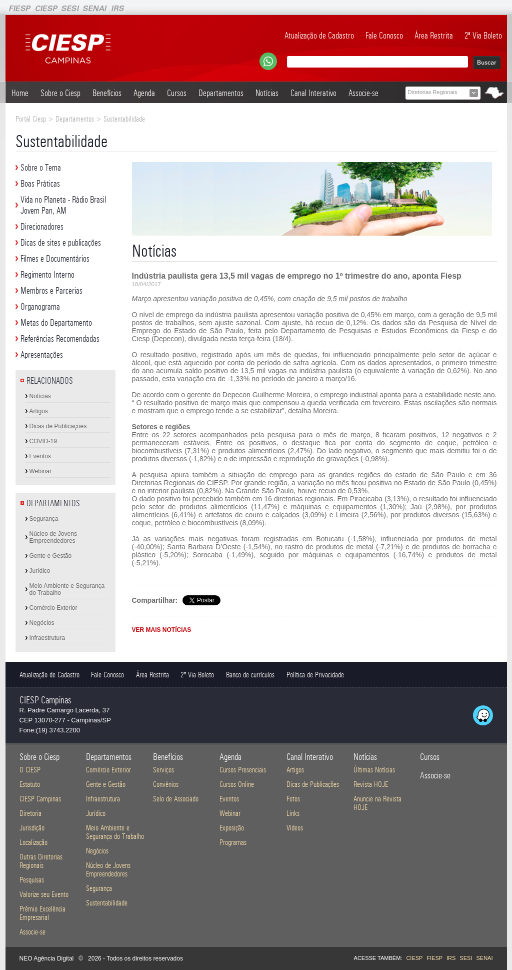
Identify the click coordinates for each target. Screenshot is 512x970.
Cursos (176, 93)
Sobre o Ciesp (60, 93)
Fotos (293, 798)
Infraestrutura (47, 637)
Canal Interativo (313, 93)
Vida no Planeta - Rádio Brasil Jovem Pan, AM (63, 205)
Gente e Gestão (51, 555)
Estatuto (30, 784)
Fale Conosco (384, 35)
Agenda (144, 93)
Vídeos (294, 827)
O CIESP (30, 769)
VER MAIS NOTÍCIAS (162, 629)
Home (20, 93)
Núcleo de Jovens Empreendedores (53, 537)
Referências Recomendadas (60, 338)
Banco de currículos (250, 674)
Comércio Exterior (54, 607)
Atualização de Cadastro (319, 35)
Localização (34, 842)
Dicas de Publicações (58, 426)
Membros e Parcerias (51, 290)
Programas (233, 842)
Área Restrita (433, 35)
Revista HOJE (371, 784)
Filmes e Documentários (55, 258)
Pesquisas (32, 879)
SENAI (484, 958)
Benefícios (107, 93)
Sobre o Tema (40, 167)
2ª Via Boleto (483, 35)
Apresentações (41, 354)
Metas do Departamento (56, 322)
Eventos (40, 456)
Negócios (42, 622)
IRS (451, 958)
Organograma (40, 306)
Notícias (267, 93)
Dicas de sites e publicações (60, 242)
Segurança (44, 518)
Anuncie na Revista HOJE (378, 803)
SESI (466, 958)
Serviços (163, 769)
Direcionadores (42, 226)
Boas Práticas (40, 183)
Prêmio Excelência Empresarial (43, 913)
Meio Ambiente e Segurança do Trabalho (67, 589)
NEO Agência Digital (47, 958)
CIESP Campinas (40, 798)
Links (293, 813)
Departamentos (221, 93)
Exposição (232, 827)
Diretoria (31, 813)
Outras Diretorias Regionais (41, 861)
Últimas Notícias (374, 769)
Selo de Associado (175, 798)
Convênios (165, 784)
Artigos (39, 411)
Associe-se (363, 93)
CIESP (414, 958)
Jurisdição (32, 827)
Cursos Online (237, 784)
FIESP (434, 958)
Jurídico (40, 570)
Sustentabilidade (107, 902)
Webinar (41, 471)
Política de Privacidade (315, 674)
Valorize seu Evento (44, 894)
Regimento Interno (47, 274)
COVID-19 (43, 441)
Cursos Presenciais (243, 769)
